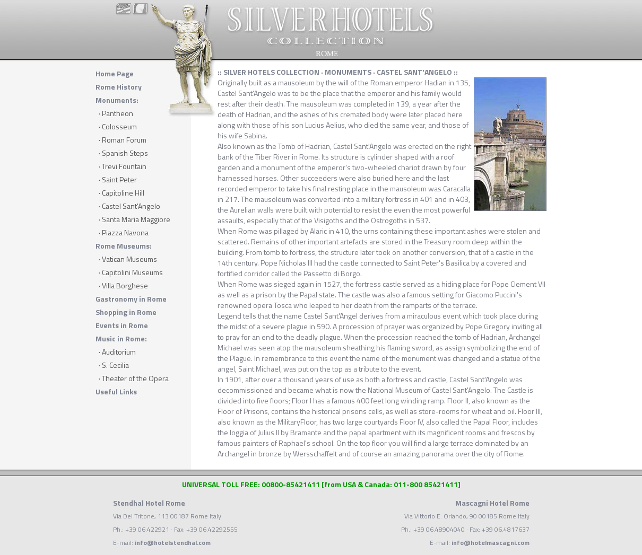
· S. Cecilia (114, 365)
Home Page (115, 73)
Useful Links (116, 391)
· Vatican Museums (128, 259)
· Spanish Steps (123, 152)
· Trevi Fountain (122, 166)
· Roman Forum (122, 139)
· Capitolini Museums (131, 272)
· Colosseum (118, 126)
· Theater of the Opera (134, 378)
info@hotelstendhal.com (173, 543)
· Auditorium (117, 351)
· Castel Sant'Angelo (129, 206)
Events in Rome (122, 325)
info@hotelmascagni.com (491, 543)
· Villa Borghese (123, 285)
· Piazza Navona (124, 232)
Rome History (119, 86)
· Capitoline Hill (121, 192)
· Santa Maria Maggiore (134, 219)
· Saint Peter (118, 179)
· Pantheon (116, 113)
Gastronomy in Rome (131, 298)
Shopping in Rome (126, 312)
